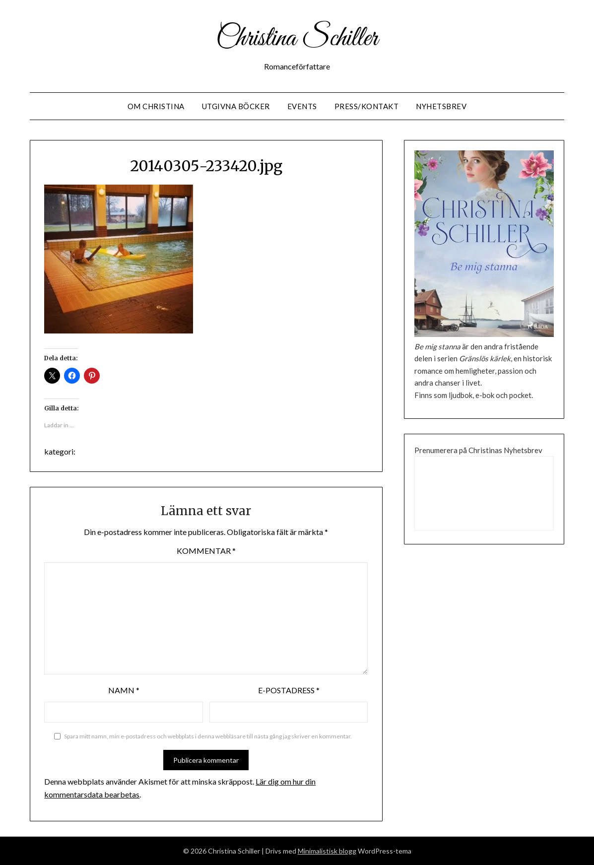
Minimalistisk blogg (327, 851)
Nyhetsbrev (441, 106)
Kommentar (206, 550)
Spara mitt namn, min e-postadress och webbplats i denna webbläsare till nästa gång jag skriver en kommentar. (208, 736)
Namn (123, 690)
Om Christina (156, 106)
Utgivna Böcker (236, 106)
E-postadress (289, 690)
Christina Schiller (297, 39)
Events (302, 106)
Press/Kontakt (366, 106)
